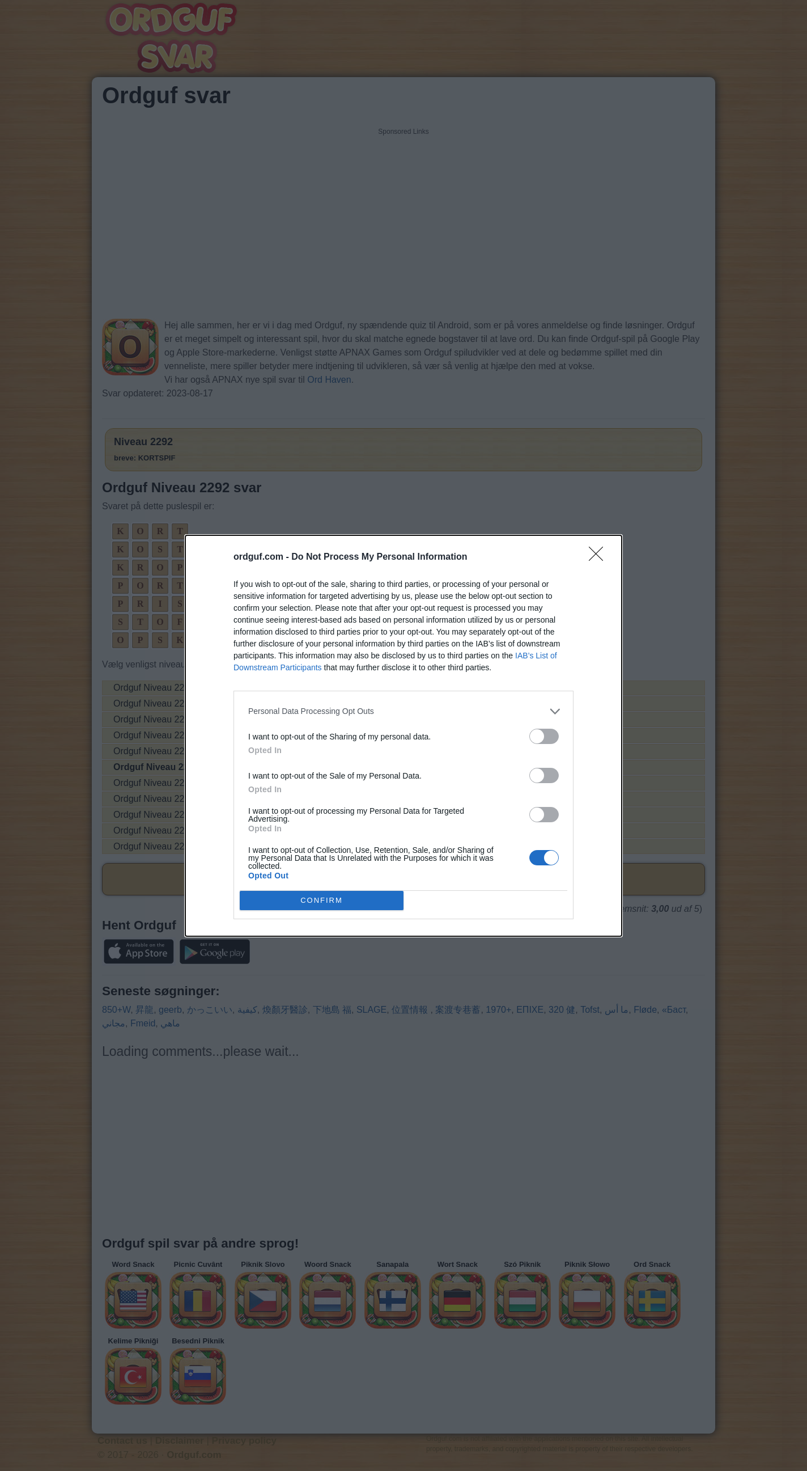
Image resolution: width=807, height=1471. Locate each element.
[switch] (544, 735)
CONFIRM (321, 899)
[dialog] (403, 735)
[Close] (599, 557)
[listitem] (403, 711)
